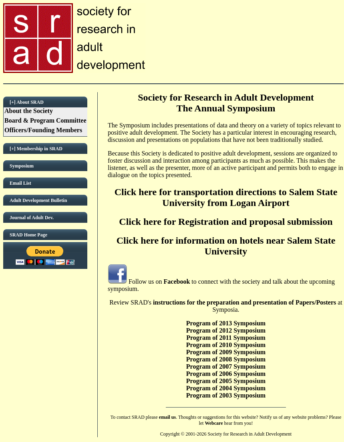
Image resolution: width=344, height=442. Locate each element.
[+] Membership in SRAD (36, 148)
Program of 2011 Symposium (225, 337)
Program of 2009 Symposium (226, 352)
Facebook (177, 281)
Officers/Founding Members (43, 130)
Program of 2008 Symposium (226, 359)
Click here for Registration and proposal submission (225, 221)
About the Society (28, 110)
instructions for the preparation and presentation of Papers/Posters (244, 302)
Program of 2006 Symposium (226, 373)
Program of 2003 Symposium (226, 395)
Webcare (214, 423)
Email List (20, 183)
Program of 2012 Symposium (226, 330)
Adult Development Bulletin (38, 200)
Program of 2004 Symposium (226, 388)
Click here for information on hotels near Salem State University (226, 245)
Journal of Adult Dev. (32, 217)
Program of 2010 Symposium (226, 344)
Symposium (22, 166)
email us (167, 417)
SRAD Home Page (28, 235)
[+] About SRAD (27, 102)
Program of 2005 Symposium (226, 380)
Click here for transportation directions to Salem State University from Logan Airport (226, 197)
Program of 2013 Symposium (226, 323)
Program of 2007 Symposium (226, 366)
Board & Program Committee (45, 120)
